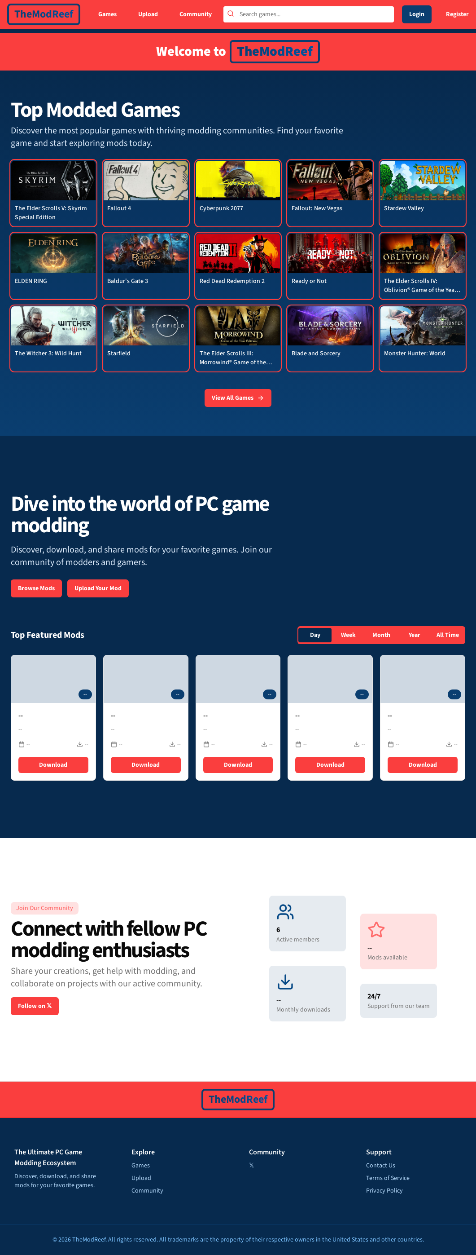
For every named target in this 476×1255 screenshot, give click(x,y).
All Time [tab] (448, 635)
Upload (148, 14)
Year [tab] (414, 635)
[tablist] (381, 635)
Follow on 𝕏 (35, 1006)
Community (195, 14)
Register (457, 14)
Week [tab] (348, 635)
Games (107, 14)
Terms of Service (388, 1178)
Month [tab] (381, 635)
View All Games (238, 397)
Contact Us (380, 1165)
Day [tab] (315, 635)
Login (416, 14)
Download (53, 764)
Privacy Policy (384, 1190)
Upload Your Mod (98, 588)
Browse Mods (36, 588)
